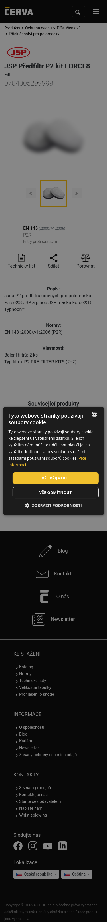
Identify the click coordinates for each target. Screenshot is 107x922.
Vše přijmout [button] (55, 478)
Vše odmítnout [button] (55, 492)
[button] (53, 505)
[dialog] (53, 461)
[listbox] (94, 414)
